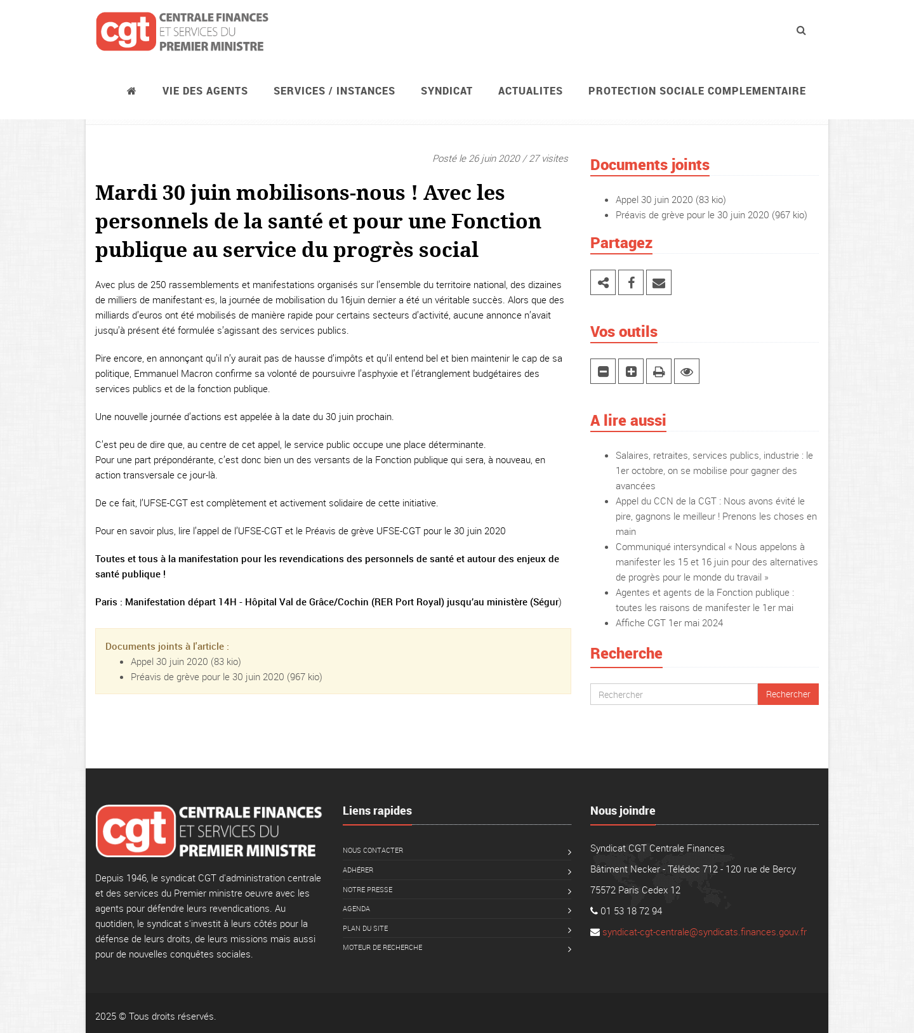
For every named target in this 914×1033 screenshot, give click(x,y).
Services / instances (334, 91)
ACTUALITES (530, 91)
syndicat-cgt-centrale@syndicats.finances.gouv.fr (704, 931)
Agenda (356, 908)
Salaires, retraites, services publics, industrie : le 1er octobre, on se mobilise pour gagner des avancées (714, 470)
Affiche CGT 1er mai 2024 (669, 622)
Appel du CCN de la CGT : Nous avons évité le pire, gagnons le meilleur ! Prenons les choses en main (716, 515)
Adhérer (358, 869)
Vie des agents (205, 91)
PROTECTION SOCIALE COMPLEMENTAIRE (697, 91)
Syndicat (447, 91)
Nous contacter (373, 850)
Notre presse (367, 889)
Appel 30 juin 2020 (169, 661)
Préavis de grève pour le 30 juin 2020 (207, 676)
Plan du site (365, 928)
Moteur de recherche (382, 947)
